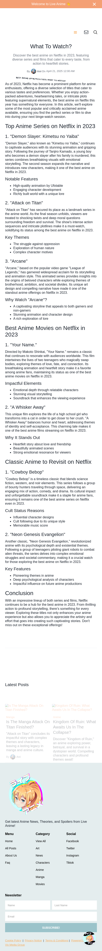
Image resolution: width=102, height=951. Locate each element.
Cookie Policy (13, 940)
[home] (35, 16)
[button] (75, 33)
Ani (39, 71)
